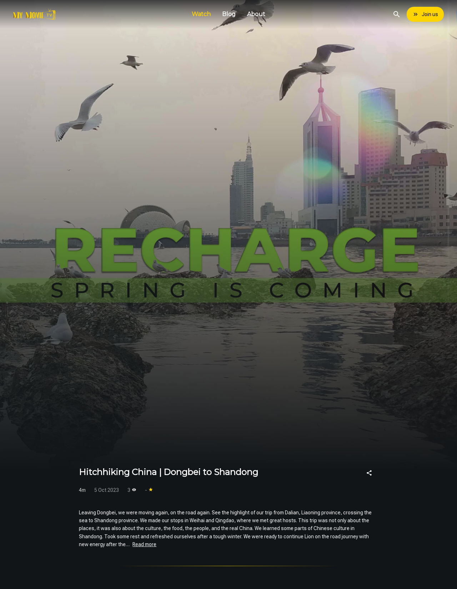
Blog (229, 14)
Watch (201, 14)
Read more (144, 544)
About (256, 14)
